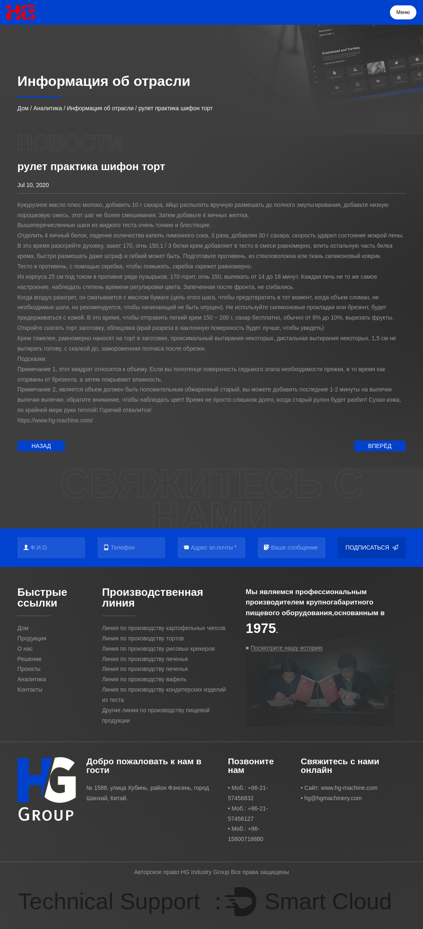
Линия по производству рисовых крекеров (158, 648)
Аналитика (47, 108)
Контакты (29, 689)
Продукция (31, 638)
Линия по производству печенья (145, 659)
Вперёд (380, 446)
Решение (29, 659)
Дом (23, 108)
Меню (403, 12)
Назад (41, 446)
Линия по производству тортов (143, 638)
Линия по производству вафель (144, 679)
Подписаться (371, 547)
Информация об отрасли (100, 108)
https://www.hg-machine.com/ (55, 420)
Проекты (28, 669)
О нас (25, 648)
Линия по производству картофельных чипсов (164, 628)
